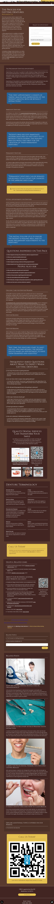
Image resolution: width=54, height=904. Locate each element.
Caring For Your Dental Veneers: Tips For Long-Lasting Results (26, 757)
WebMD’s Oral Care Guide (18, 563)
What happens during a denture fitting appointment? (20, 261)
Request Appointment (27, 880)
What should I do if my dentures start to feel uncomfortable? (22, 264)
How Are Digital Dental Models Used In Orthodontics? (22, 677)
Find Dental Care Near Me (13, 818)
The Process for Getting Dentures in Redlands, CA (28, 190)
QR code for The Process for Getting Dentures (15, 613)
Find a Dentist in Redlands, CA (14, 632)
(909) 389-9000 (10, 57)
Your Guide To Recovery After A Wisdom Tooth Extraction (26, 718)
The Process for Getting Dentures (20, 610)
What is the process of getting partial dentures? (19, 275)
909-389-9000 (31, 542)
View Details (19, 600)
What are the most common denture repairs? (18, 282)
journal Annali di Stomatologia (28, 113)
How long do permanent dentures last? (16, 259)
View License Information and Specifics (20, 589)
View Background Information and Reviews (19, 597)
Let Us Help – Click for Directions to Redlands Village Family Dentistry (20, 456)
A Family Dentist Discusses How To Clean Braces (26, 797)
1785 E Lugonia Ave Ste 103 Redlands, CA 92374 (29, 1)
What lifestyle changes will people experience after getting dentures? (24, 279)
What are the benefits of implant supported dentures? (20, 272)
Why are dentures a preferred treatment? (17, 270)
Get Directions (27, 869)
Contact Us (27, 892)
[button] (52, 4)
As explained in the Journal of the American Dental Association (22, 303)
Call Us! (47, 1)
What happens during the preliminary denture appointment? (22, 254)
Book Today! (27, 876)
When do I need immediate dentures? (16, 257)
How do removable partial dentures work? (17, 277)
